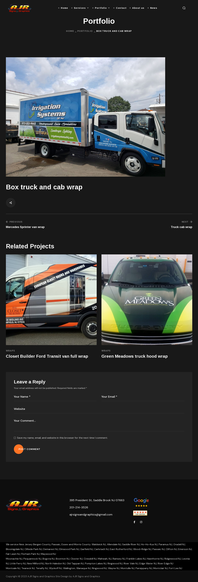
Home (70, 31)
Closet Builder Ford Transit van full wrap (47, 356)
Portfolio (85, 31)
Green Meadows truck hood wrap (134, 356)
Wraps (10, 350)
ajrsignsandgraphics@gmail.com (90, 514)
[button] (184, 8)
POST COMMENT (29, 449)
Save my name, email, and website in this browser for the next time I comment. (62, 437)
